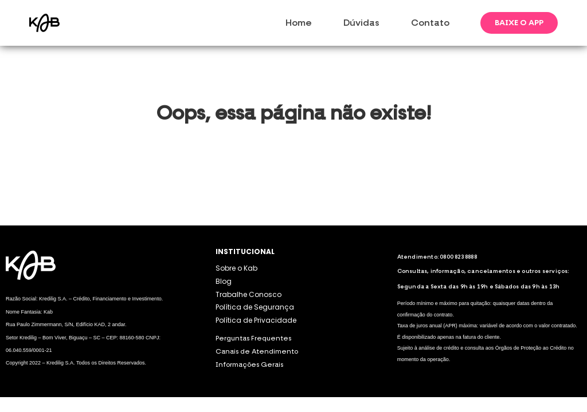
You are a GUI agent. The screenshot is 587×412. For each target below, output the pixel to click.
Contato (430, 22)
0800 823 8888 (458, 257)
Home (298, 22)
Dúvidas (361, 22)
